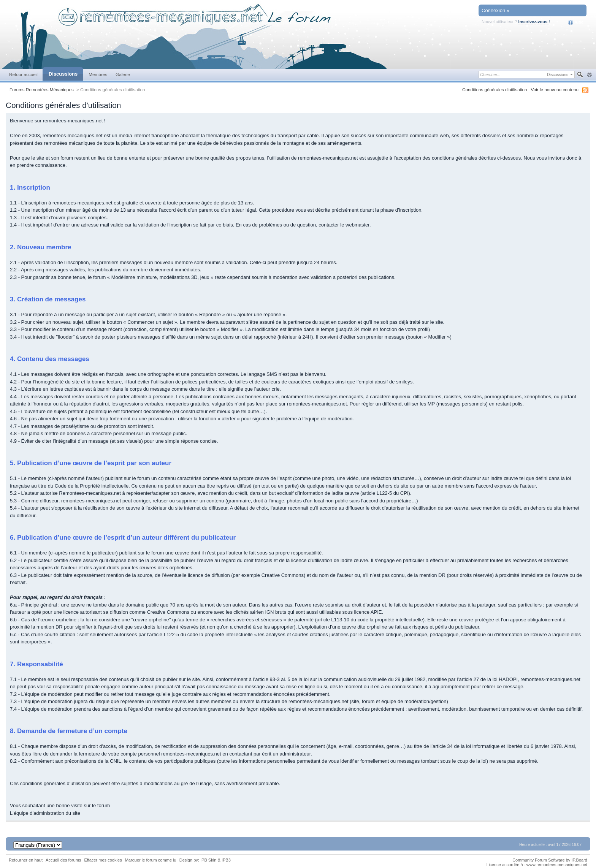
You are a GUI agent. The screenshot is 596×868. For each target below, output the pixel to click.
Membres (98, 74)
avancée (589, 75)
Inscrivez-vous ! (534, 21)
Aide (575, 22)
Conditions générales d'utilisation (494, 89)
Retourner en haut (26, 860)
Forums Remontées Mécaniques (42, 89)
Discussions (63, 74)
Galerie (123, 74)
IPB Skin (208, 860)
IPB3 (226, 860)
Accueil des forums (63, 860)
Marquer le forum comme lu (150, 860)
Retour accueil (23, 74)
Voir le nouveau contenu (555, 89)
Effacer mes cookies (103, 860)
